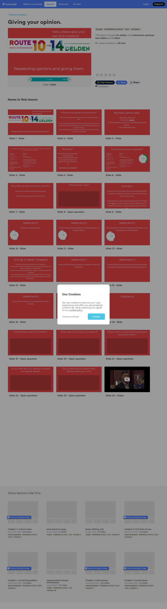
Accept (96, 316)
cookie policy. (76, 310)
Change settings (70, 316)
